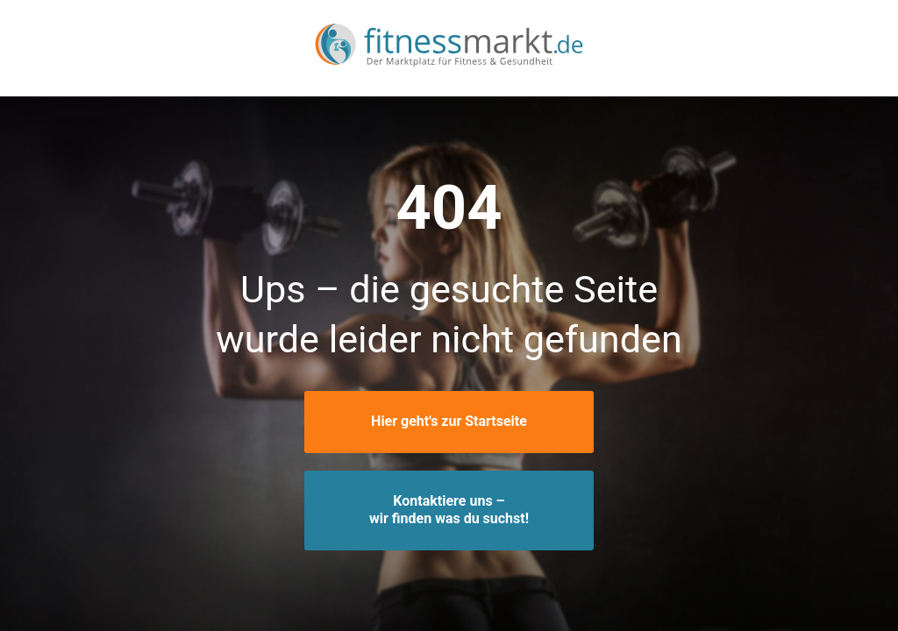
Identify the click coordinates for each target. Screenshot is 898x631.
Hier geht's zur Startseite (449, 421)
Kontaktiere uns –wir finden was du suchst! (449, 510)
